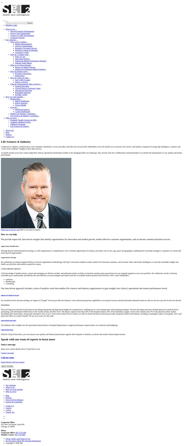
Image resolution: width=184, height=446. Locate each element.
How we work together (14, 97)
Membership (15, 99)
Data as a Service (21, 82)
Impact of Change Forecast (25, 67)
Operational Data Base (23, 91)
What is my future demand (20, 65)
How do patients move (18, 72)
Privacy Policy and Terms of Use (18, 439)
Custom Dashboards (22, 112)
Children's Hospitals (18, 124)
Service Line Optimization (20, 33)
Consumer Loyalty (22, 53)
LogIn (11, 25)
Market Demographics (23, 44)
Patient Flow (20, 76)
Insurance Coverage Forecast (26, 48)
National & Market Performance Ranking (30, 61)
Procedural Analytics (23, 93)
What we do (10, 29)
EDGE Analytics (21, 103)
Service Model (20, 105)
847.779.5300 (21, 433)
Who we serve (11, 118)
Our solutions (11, 40)
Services (13, 107)
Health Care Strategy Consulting (22, 114)
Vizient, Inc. (10, 412)
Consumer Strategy (17, 38)
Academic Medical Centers (20, 122)
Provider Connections (23, 74)
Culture (8, 410)
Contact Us (10, 137)
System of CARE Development (22, 36)
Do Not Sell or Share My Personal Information (23, 441)
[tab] (94, 279)
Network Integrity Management (22, 31)
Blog (7, 133)
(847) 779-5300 (7, 366)
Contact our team (7, 353)
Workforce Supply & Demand (26, 50)
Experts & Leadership (14, 402)
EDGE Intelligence (22, 101)
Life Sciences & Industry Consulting (24, 116)
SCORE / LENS (21, 95)
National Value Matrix (23, 63)
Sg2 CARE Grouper (22, 80)
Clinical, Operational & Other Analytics (25, 84)
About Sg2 (10, 130)
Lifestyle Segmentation (24, 46)
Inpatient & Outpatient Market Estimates (30, 69)
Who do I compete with (19, 55)
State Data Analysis (22, 59)
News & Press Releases (14, 400)
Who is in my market (18, 42)
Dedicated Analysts (22, 110)
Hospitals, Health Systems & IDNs (23, 120)
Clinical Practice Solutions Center (27, 88)
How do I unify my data (19, 78)
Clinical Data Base (22, 86)
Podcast (9, 135)
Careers (8, 408)
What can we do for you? (10, 230)
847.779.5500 (20, 435)
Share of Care (20, 57)
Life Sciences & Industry (19, 126)
